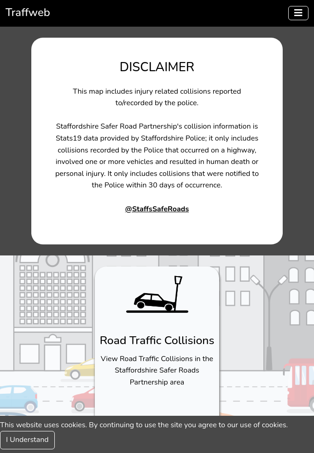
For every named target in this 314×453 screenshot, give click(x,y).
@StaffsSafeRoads (157, 209)
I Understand (27, 440)
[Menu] (298, 13)
